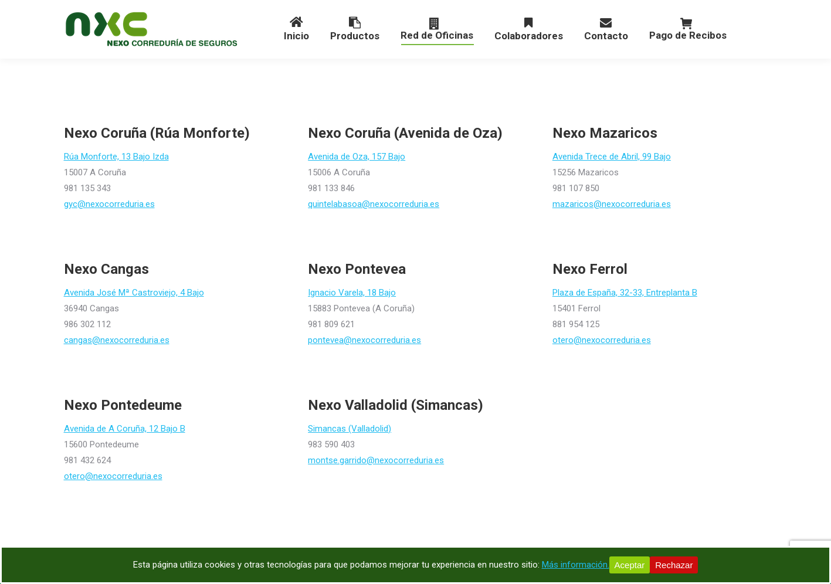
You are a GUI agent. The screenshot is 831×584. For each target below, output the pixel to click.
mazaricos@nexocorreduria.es (611, 204)
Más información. (575, 564)
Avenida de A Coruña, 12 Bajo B (124, 428)
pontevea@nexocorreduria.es (364, 340)
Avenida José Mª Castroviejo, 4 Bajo (134, 292)
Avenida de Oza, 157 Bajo (356, 156)
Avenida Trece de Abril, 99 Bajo (611, 156)
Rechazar (674, 565)
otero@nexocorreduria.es (601, 340)
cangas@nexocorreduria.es (116, 340)
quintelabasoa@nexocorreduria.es (373, 204)
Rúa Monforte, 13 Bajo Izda (116, 156)
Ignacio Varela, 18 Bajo (352, 292)
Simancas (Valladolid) (349, 428)
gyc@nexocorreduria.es (109, 204)
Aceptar (630, 565)
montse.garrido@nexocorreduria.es (376, 460)
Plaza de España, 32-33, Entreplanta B (624, 292)
